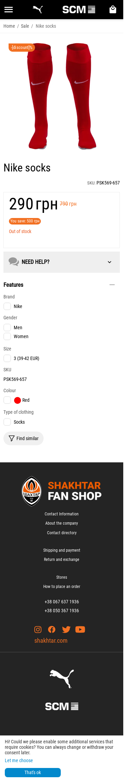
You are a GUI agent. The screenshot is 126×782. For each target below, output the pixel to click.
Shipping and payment (61, 550)
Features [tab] (59, 284)
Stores (61, 577)
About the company (61, 523)
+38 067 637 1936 (62, 601)
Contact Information (62, 514)
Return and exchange (61, 559)
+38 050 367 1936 (62, 610)
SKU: (91, 182)
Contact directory (62, 532)
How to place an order (61, 586)
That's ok (32, 772)
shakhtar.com (51, 640)
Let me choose (19, 760)
